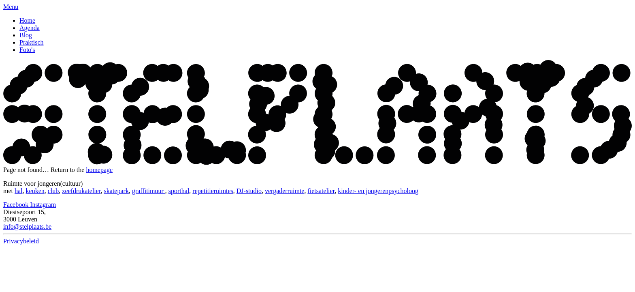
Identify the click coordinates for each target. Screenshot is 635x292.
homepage (99, 169)
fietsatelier (321, 190)
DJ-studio (249, 190)
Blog (25, 35)
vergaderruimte (284, 190)
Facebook (16, 204)
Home (27, 20)
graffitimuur (148, 190)
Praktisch (31, 42)
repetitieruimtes (212, 190)
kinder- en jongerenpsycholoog (378, 190)
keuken (35, 190)
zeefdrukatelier (81, 190)
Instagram (43, 204)
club (53, 190)
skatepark (116, 190)
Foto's (27, 49)
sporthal (179, 190)
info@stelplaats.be (27, 226)
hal (19, 190)
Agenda (29, 27)
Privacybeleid (21, 241)
